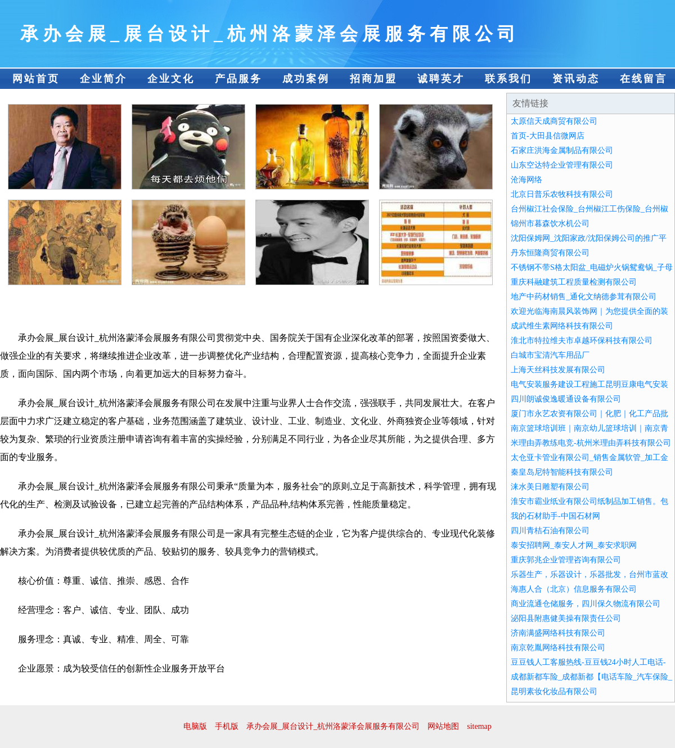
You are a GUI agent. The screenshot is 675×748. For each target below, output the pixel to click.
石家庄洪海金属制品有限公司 (562, 150)
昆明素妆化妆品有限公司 (554, 691)
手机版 (226, 726)
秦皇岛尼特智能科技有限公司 (562, 472)
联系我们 (508, 78)
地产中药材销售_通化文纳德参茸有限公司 (583, 296)
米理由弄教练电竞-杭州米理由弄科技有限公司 (591, 443)
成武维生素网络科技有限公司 (562, 326)
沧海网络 (526, 179)
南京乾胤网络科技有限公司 (558, 647)
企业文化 (171, 78)
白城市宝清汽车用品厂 (550, 355)
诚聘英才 (441, 78)
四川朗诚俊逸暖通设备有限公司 (566, 399)
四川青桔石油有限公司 (550, 530)
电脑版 (195, 726)
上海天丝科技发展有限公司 (558, 370)
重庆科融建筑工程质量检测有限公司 (574, 282)
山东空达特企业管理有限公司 (562, 165)
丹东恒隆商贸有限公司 (550, 253)
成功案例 (306, 78)
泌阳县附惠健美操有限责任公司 (566, 618)
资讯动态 (576, 78)
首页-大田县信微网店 (547, 136)
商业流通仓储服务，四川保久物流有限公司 (585, 604)
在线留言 (643, 78)
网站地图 (443, 726)
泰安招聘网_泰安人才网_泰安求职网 (574, 545)
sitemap (479, 726)
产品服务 (238, 78)
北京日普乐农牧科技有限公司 (562, 194)
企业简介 (103, 78)
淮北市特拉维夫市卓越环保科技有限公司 (581, 340)
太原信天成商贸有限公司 (554, 121)
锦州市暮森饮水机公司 (550, 223)
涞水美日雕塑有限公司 (550, 487)
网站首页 (36, 78)
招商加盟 (373, 78)
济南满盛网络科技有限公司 (558, 633)
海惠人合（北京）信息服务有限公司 (574, 589)
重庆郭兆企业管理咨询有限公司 (566, 560)
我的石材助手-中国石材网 (555, 516)
